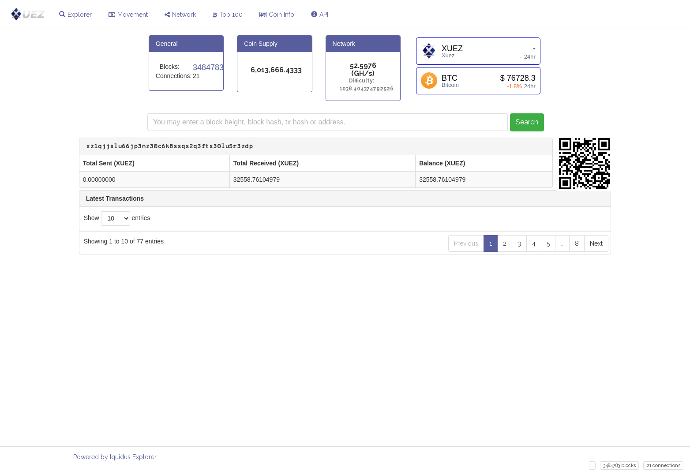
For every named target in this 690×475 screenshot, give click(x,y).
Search (527, 122)
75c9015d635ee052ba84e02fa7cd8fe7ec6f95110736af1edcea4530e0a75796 (310, 308)
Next (596, 432)
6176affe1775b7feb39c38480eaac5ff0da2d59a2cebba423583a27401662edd (306, 325)
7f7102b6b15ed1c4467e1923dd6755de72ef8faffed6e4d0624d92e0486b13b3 (308, 257)
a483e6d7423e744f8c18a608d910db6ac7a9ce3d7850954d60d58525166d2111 (310, 291)
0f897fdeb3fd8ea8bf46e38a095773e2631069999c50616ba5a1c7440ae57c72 (310, 394)
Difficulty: (363, 81)
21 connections (663, 465)
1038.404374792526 (363, 89)
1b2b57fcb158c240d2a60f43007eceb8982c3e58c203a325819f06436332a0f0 (310, 360)
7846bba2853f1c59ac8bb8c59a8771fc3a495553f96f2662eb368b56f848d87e (310, 274)
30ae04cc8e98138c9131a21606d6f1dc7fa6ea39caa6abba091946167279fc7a (310, 377)
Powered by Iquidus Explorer (115, 456)
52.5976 (363, 66)
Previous (466, 432)
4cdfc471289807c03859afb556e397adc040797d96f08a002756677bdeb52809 (310, 411)
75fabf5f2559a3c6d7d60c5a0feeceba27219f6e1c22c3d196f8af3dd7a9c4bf (310, 343)
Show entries (117, 218)
